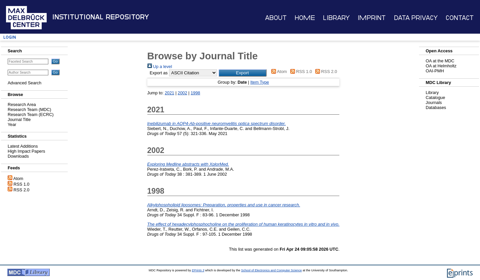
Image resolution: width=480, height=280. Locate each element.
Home (305, 18)
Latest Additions (23, 146)
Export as (159, 72)
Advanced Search (24, 82)
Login (9, 37)
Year (12, 124)
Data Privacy (416, 18)
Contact (460, 18)
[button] (242, 73)
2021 (169, 92)
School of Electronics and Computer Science (271, 270)
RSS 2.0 (22, 189)
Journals (434, 102)
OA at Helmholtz (441, 65)
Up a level (159, 66)
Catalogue (435, 97)
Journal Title (19, 119)
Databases (436, 107)
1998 (195, 92)
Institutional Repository (100, 17)
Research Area (22, 104)
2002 (182, 92)
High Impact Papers (26, 151)
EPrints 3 (198, 270)
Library (336, 18)
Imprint (372, 18)
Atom (18, 178)
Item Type (259, 82)
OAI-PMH (435, 70)
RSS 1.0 (22, 184)
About (276, 18)
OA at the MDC (440, 60)
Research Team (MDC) (29, 109)
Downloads (18, 156)
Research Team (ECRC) (31, 114)
